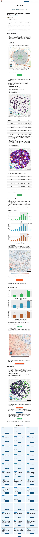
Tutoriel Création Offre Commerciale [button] (19, 363)
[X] (13, 19)
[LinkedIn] (10, 19)
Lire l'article (7, 433)
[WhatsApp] (14, 19)
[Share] (7, 19)
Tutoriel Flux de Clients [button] (19, 407)
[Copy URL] (16, 19)
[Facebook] (11, 19)
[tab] (13, 9)
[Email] (9, 19)
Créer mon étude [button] (19, 326)
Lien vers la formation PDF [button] (19, 412)
